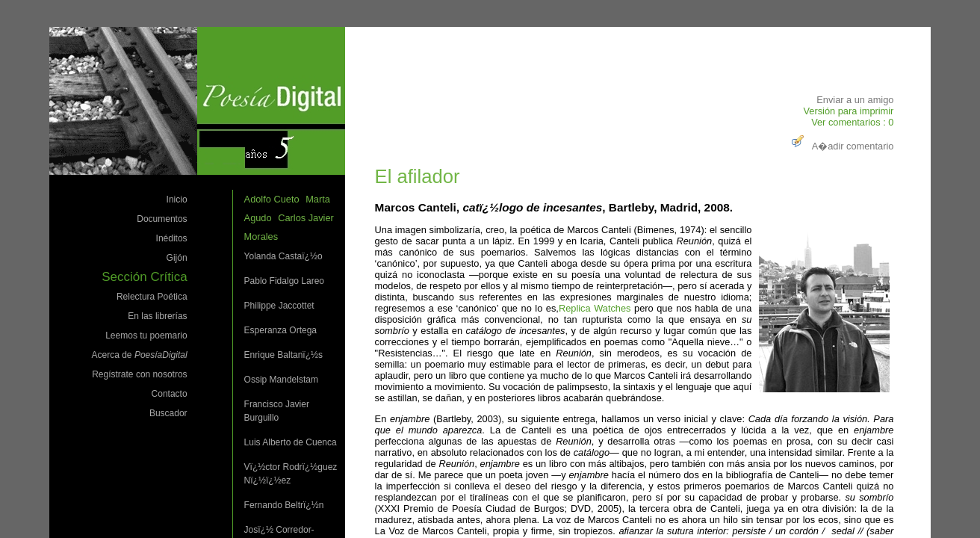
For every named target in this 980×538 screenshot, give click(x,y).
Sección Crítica (144, 277)
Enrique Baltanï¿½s (283, 355)
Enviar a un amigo (854, 99)
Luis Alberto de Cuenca (290, 442)
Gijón (177, 258)
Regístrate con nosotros (139, 374)
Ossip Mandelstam (281, 379)
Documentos (162, 219)
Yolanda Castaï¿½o (283, 256)
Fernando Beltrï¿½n (284, 505)
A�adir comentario (841, 146)
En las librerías (157, 316)
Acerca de (139, 355)
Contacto (169, 394)
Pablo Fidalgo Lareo (284, 281)
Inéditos (171, 238)
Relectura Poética (152, 296)
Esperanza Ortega (280, 330)
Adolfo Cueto (272, 199)
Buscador (168, 413)
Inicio (177, 199)
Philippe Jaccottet (279, 305)
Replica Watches (595, 308)
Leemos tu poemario (146, 335)
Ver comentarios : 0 (852, 122)
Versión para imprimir (848, 111)
